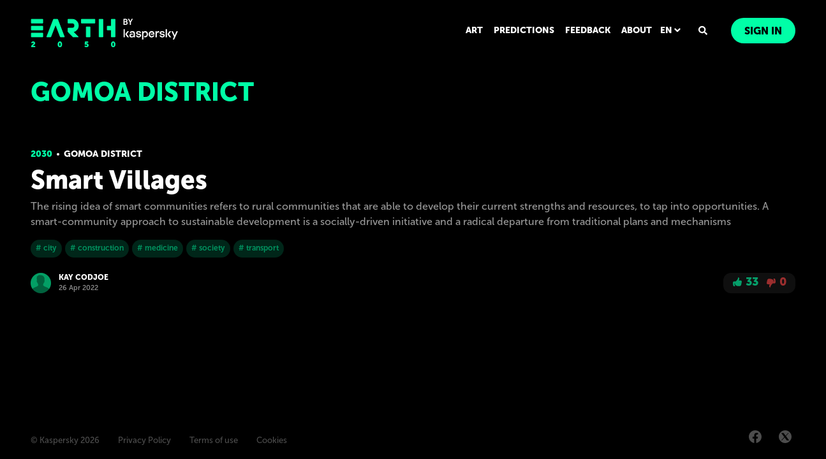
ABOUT (636, 30)
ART (474, 30)
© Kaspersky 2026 (65, 440)
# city (46, 248)
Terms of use (213, 440)
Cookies (271, 440)
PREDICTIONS (524, 30)
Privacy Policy (144, 440)
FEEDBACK (587, 30)
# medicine (157, 248)
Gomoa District (103, 154)
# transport (259, 248)
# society (208, 248)
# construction (97, 248)
